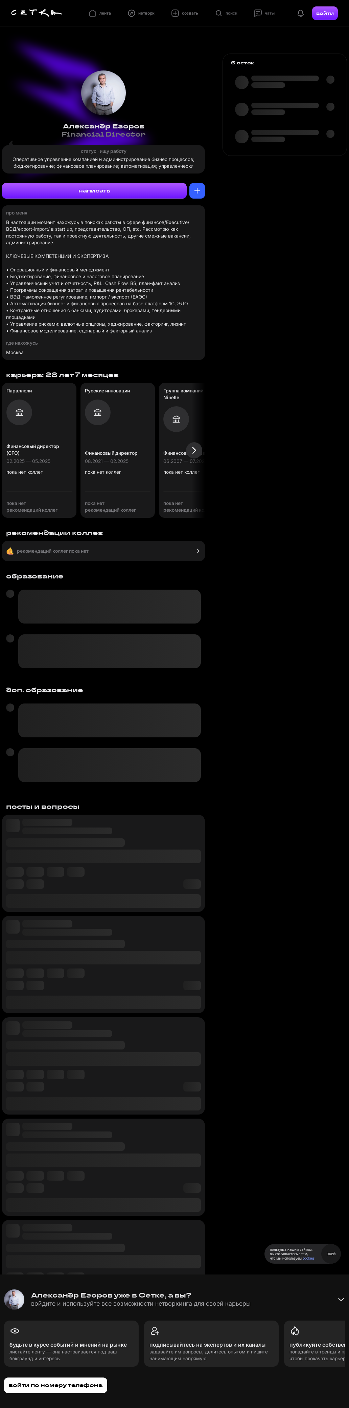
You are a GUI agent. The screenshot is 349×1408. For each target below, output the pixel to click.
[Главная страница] (36, 13)
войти (325, 13)
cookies (309, 1258)
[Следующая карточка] (194, 450)
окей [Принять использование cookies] (330, 1254)
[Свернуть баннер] (341, 1299)
